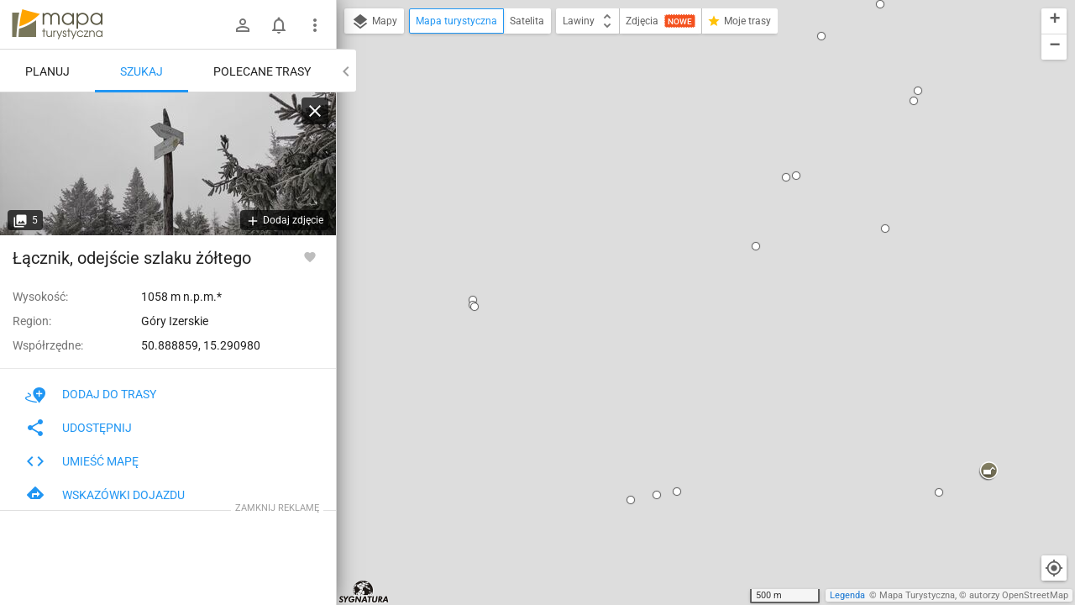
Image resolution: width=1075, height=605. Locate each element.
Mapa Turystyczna (917, 595)
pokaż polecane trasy (677, 184)
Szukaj (141, 71)
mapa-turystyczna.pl (57, 24)
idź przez (648, 237)
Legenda (847, 595)
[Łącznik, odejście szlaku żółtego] (168, 163)
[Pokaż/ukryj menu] (315, 25)
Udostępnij (78, 428)
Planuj (47, 71)
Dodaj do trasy (90, 394)
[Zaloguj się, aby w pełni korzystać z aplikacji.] (309, 256)
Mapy (374, 22)
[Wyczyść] (315, 110)
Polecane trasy (262, 71)
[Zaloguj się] (242, 25)
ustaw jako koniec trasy (683, 260)
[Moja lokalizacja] (1054, 568)
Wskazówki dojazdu (105, 495)
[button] (365, 77)
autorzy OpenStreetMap (1018, 595)
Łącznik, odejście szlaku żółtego (683, 128)
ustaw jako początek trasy (689, 214)
